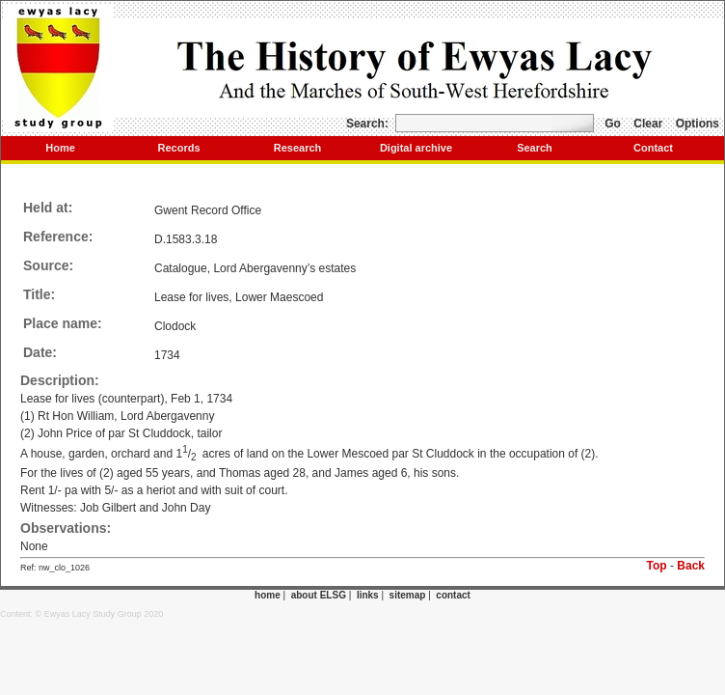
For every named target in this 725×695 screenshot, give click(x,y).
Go (612, 123)
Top (657, 565)
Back (691, 565)
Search (534, 147)
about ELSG (318, 595)
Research (298, 147)
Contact (653, 147)
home (268, 595)
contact (453, 595)
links (368, 595)
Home (60, 147)
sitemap (407, 595)
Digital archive (416, 147)
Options (697, 123)
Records (178, 147)
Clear (647, 123)
